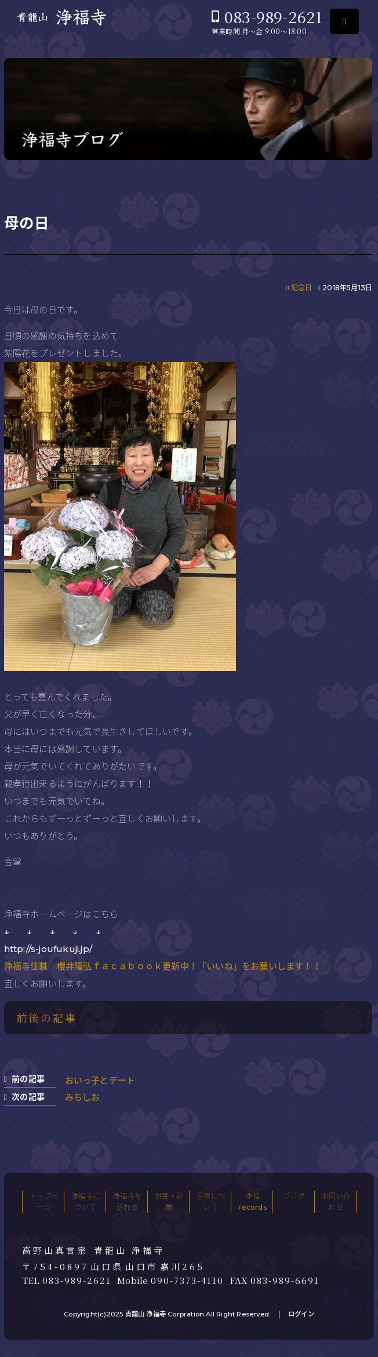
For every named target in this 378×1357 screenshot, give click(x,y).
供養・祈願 (169, 1202)
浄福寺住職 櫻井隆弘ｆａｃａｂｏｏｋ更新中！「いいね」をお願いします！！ (162, 966)
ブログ (294, 1196)
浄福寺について (85, 1202)
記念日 (301, 287)
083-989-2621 (273, 16)
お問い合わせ (336, 1202)
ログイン (301, 1314)
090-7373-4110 (187, 1280)
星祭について (211, 1202)
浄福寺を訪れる (127, 1202)
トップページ (44, 1202)
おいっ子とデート (100, 1080)
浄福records (252, 1202)
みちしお (82, 1097)
